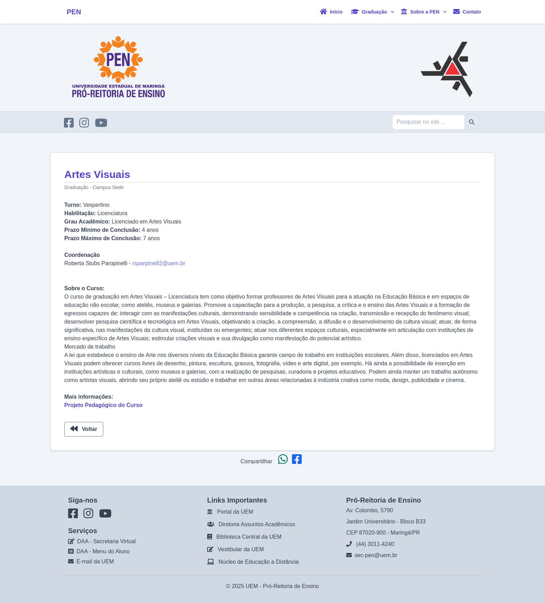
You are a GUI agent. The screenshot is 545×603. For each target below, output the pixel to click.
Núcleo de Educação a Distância (258, 562)
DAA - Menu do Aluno (103, 551)
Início (331, 11)
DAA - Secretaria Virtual (106, 541)
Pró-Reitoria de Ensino (291, 586)
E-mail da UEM (95, 561)
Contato (467, 11)
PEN (74, 11)
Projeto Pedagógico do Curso (103, 405)
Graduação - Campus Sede (93, 187)
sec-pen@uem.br (376, 555)
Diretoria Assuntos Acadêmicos (256, 524)
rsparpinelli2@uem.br (158, 263)
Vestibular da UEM (241, 549)
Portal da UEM (235, 512)
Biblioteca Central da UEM (249, 537)
